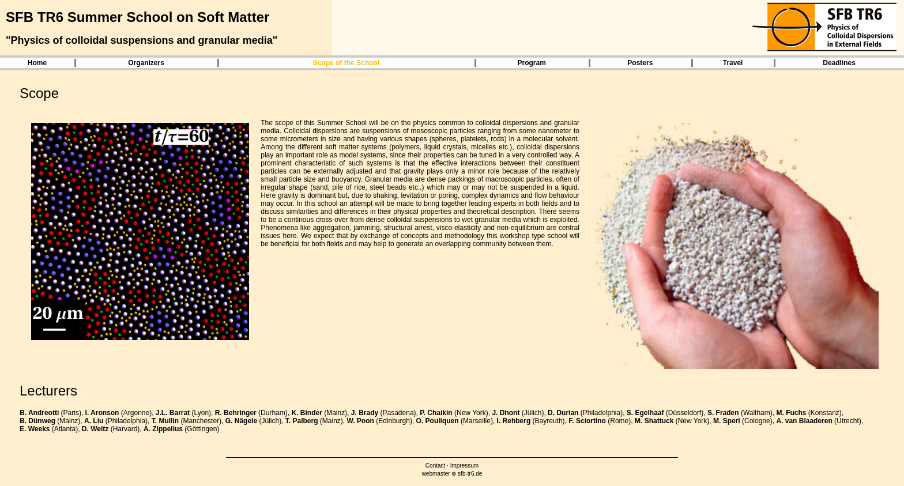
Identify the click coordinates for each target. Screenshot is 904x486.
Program (531, 63)
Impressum (464, 465)
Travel (733, 63)
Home (37, 63)
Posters (640, 63)
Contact (435, 465)
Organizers (146, 63)
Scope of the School (346, 63)
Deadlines (839, 63)
